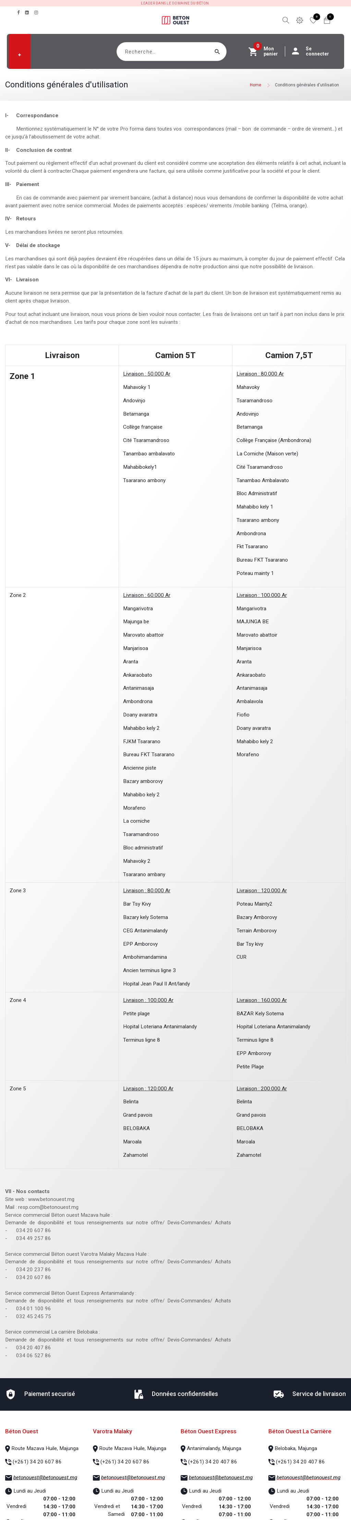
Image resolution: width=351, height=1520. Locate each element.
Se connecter (314, 51)
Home (255, 85)
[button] (19, 55)
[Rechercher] (230, 51)
